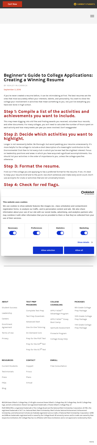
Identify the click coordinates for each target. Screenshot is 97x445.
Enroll (54, 360)
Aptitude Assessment (60, 328)
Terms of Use (8, 333)
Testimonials (8, 371)
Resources (7, 360)
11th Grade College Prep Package (83, 326)
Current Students (10, 366)
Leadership (7, 313)
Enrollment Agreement (7, 325)
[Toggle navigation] (92, 16)
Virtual (29, 382)
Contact (30, 360)
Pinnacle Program (58, 333)
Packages (80, 302)
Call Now (11, 4)
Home (91, 442)
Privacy (5, 338)
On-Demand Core (34, 333)
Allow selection (48, 250)
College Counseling (56, 303)
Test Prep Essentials (35, 316)
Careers (5, 318)
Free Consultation (58, 366)
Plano (28, 377)
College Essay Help (59, 339)
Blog (4, 388)
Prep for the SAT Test (36, 344)
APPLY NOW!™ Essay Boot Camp (59, 320)
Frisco (29, 371)
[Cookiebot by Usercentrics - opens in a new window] (83, 193)
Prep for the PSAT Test (36, 338)
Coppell (29, 366)
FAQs (4, 382)
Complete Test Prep (35, 310)
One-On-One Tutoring (35, 327)
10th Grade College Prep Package (83, 317)
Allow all (79, 250)
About (5, 302)
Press (4, 377)
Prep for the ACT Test (36, 349)
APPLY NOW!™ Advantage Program (59, 312)
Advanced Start (33, 321)
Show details (83, 242)
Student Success (9, 307)
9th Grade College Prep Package (83, 309)
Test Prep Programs (31, 303)
